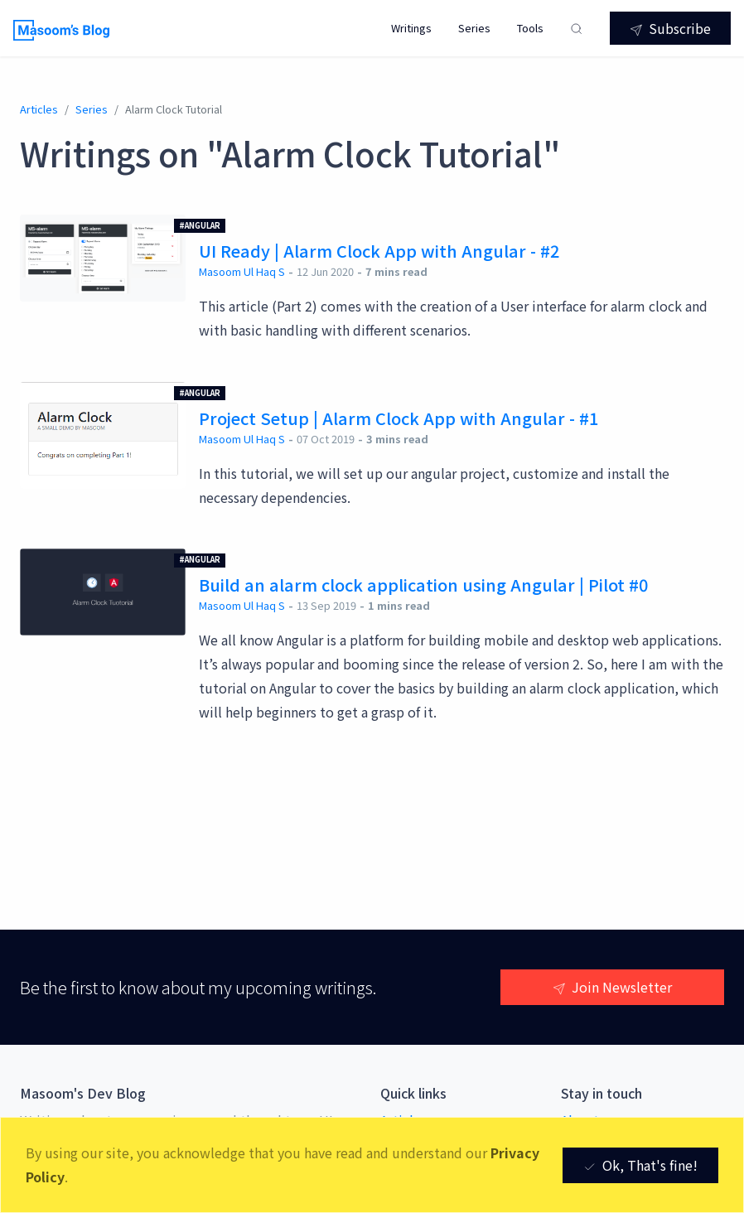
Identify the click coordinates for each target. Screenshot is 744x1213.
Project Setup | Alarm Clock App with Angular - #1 (398, 418)
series (91, 109)
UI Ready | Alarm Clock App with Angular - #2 (379, 251)
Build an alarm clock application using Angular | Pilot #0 (423, 585)
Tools (530, 28)
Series (474, 28)
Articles (39, 109)
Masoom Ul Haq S (242, 271)
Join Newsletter (612, 987)
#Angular (199, 225)
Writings (411, 28)
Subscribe (670, 28)
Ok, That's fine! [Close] (640, 1165)
